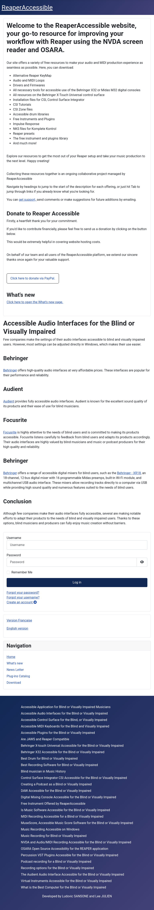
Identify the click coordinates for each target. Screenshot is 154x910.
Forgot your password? (23, 593)
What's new (15, 663)
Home (11, 657)
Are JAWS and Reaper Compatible (45, 739)
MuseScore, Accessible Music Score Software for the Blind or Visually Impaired (77, 823)
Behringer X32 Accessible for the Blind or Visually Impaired (62, 752)
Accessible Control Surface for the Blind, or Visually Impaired (64, 720)
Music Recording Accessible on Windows (50, 829)
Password (14, 555)
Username (14, 538)
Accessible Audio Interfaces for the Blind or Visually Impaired (64, 713)
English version (17, 628)
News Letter (15, 670)
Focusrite (9, 432)
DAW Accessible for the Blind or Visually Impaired (56, 791)
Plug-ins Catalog (18, 676)
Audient (8, 401)
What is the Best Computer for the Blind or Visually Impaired (63, 887)
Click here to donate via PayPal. (32, 278)
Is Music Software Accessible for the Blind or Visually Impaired (65, 810)
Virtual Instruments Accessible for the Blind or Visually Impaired (66, 881)
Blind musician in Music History (43, 771)
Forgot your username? (23, 597)
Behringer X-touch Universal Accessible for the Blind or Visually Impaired (72, 746)
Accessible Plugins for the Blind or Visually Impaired (58, 733)
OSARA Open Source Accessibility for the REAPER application (64, 849)
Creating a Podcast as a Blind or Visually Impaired (56, 784)
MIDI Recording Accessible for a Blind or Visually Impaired (62, 816)
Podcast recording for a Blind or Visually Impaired (56, 861)
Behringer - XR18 (129, 473)
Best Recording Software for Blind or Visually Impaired (59, 765)
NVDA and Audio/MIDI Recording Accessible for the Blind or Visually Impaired (76, 842)
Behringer (10, 370)
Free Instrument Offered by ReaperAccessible (53, 804)
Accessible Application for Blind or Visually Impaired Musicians (65, 707)
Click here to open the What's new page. (35, 302)
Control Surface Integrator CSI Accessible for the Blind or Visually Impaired (74, 778)
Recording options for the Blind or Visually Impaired (57, 868)
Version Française (19, 620)
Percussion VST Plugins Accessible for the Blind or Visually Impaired (69, 855)
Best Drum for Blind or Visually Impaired (49, 758)
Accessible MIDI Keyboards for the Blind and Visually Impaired (65, 726)
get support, (28, 200)
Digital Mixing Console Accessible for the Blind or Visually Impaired (68, 797)
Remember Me (21, 572)
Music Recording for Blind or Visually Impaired (53, 836)
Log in (77, 582)
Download (14, 683)
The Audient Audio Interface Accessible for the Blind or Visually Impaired (72, 874)
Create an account (22, 602)
